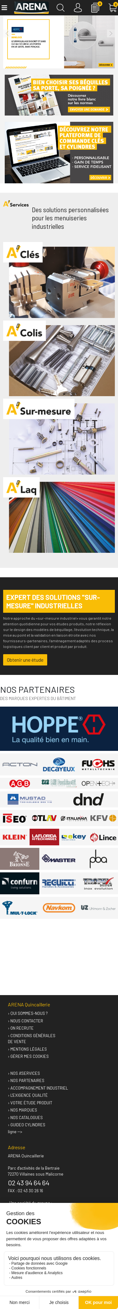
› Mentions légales (27, 1049)
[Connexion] (77, 8)
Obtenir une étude (25, 660)
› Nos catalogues (25, 1117)
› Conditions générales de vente (31, 1038)
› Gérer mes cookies (28, 1056)
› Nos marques (22, 1109)
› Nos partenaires (26, 1080)
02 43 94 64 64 (28, 1182)
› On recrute (21, 1028)
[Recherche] (60, 7)
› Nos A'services (24, 1073)
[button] (7, 33)
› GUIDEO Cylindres (26, 1124)
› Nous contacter (25, 1020)
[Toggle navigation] (4, 8)
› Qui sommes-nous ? (28, 1013)
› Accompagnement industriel (38, 1088)
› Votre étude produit (30, 1102)
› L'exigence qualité (28, 1095)
